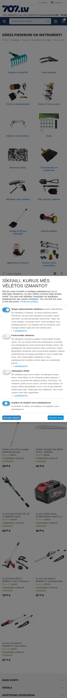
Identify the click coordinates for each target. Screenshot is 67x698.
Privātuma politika (29, 301)
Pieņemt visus (56, 417)
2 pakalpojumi (19, 330)
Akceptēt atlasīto (11, 417)
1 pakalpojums (19, 366)
